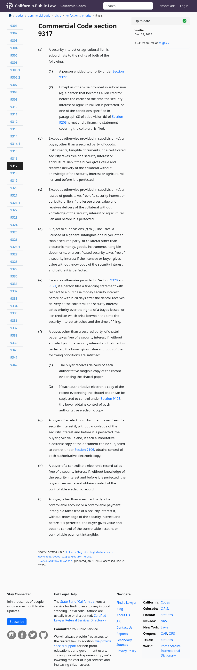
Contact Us (124, 627)
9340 (14, 350)
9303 (14, 40)
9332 (14, 291)
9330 (14, 276)
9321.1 (15, 203)
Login (184, 6)
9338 (14, 335)
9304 (14, 48)
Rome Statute (171, 646)
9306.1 (15, 70)
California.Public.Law (35, 5)
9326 (14, 240)
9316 (14, 158)
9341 (14, 357)
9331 (14, 284)
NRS (164, 621)
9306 (14, 62)
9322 (14, 210)
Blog (119, 609)
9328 (14, 262)
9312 (14, 122)
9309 (14, 99)
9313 (14, 129)
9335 (14, 313)
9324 (14, 225)
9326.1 (15, 247)
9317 (14, 166)
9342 (14, 365)
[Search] (128, 6)
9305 (14, 55)
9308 (14, 92)
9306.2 (15, 77)
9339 (14, 343)
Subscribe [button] (17, 621)
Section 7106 (84, 449)
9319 (14, 180)
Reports (122, 634)
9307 (14, 85)
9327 (14, 254)
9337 (14, 328)
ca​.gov (163, 43)
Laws (164, 627)
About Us (123, 615)
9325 (14, 232)
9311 (14, 114)
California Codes (73, 6)
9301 (14, 26)
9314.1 (15, 144)
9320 (114, 280)
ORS (172, 633)
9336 (14, 320)
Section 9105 (110, 398)
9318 (14, 173)
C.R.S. (165, 608)
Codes (20, 15)
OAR (164, 633)
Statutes (167, 615)
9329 (14, 269)
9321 (52, 286)
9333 (14, 298)
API (118, 621)
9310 (14, 107)
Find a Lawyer (126, 602)
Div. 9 (57, 15)
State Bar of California (76, 601)
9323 (14, 217)
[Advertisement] (160, 78)
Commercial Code (39, 15)
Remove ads (166, 6)
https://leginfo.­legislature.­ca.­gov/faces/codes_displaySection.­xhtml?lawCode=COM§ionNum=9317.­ (75, 557)
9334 (14, 306)
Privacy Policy (126, 651)
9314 (14, 136)
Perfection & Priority (78, 15)
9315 (14, 151)
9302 (14, 33)
